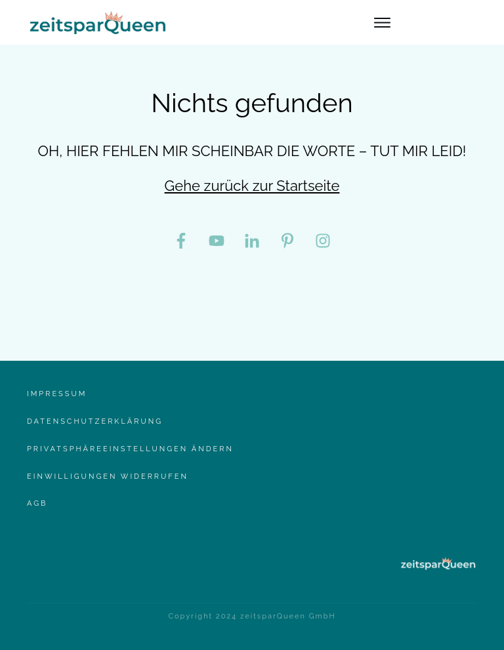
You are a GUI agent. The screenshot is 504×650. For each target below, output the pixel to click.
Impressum (57, 394)
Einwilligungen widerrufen (107, 476)
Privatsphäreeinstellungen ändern (130, 449)
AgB (37, 503)
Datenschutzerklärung (95, 421)
